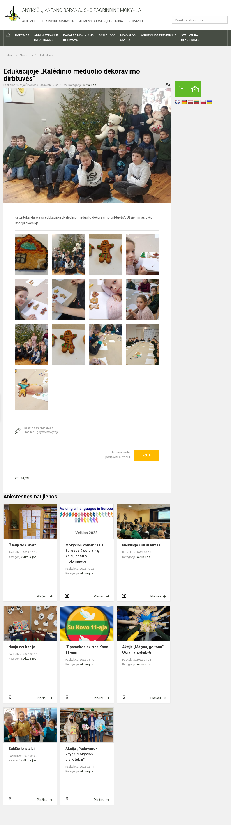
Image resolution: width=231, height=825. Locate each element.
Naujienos (27, 55)
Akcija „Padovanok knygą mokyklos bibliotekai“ (81, 754)
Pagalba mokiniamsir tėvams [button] (78, 37)
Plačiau (42, 596)
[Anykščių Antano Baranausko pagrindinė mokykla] (12, 14)
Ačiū (147, 455)
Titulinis (8, 55)
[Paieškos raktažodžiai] (200, 20)
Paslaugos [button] (107, 35)
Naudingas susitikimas (141, 545)
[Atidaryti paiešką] (222, 19)
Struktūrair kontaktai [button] (190, 37)
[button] (197, 9)
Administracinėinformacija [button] (46, 37)
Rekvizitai (136, 21)
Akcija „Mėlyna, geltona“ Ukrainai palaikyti (143, 649)
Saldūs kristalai (22, 749)
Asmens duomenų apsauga (101, 21)
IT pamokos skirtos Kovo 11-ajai (86, 649)
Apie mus (29, 21)
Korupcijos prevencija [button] (158, 35)
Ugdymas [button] (22, 35)
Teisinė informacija (58, 21)
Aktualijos (46, 55)
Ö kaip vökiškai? (22, 545)
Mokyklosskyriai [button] (128, 37)
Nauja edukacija (22, 647)
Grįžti (25, 478)
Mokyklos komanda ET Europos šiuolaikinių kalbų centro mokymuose (84, 553)
